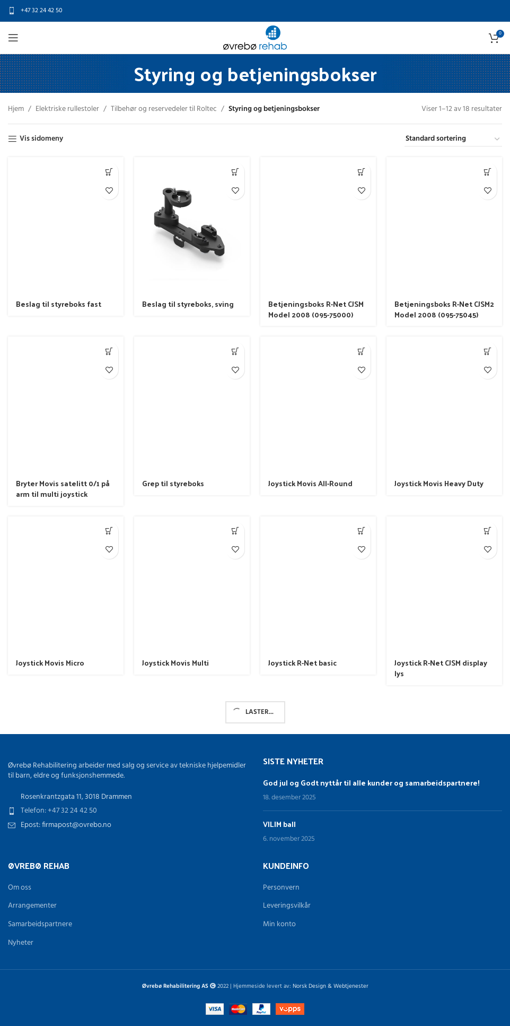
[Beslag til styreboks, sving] (192, 224)
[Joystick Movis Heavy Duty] (444, 404)
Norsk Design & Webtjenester (330, 986)
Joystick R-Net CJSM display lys (440, 668)
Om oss (19, 888)
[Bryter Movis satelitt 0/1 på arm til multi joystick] (66, 404)
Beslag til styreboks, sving (188, 304)
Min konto (279, 924)
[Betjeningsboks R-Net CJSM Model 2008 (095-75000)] (318, 224)
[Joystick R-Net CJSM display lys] (444, 584)
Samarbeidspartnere (40, 924)
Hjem (16, 109)
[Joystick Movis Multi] (192, 584)
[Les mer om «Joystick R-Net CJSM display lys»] (487, 531)
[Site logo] (255, 38)
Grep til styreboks (173, 483)
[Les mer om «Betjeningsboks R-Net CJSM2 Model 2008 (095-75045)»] (487, 171)
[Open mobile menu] (13, 37)
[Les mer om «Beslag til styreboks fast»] (109, 171)
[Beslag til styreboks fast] (66, 224)
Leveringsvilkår (287, 906)
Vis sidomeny (41, 139)
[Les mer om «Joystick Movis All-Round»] (361, 351)
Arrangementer (32, 906)
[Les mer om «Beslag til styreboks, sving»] (235, 171)
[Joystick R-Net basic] (318, 584)
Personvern (281, 888)
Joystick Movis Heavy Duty (438, 483)
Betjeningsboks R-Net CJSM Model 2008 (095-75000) (316, 309)
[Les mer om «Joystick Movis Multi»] (235, 531)
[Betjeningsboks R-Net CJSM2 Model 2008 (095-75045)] (444, 224)
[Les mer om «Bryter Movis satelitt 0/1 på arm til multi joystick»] (109, 351)
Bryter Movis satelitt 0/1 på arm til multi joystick (63, 489)
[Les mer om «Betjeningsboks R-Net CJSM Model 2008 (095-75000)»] (361, 171)
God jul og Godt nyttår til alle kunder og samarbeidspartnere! (371, 782)
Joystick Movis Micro (50, 662)
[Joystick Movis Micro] (66, 584)
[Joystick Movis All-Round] (318, 404)
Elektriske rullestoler (67, 109)
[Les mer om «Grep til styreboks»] (235, 351)
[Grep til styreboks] (192, 404)
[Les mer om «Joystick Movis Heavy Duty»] (487, 351)
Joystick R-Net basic (302, 662)
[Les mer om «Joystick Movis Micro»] (109, 531)
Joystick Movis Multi (175, 662)
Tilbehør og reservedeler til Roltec (164, 109)
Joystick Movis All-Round (310, 483)
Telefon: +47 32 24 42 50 (59, 811)
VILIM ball (279, 824)
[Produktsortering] (453, 139)
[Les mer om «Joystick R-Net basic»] (361, 531)
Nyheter (20, 943)
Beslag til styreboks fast (58, 304)
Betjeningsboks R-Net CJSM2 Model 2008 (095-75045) (444, 309)
